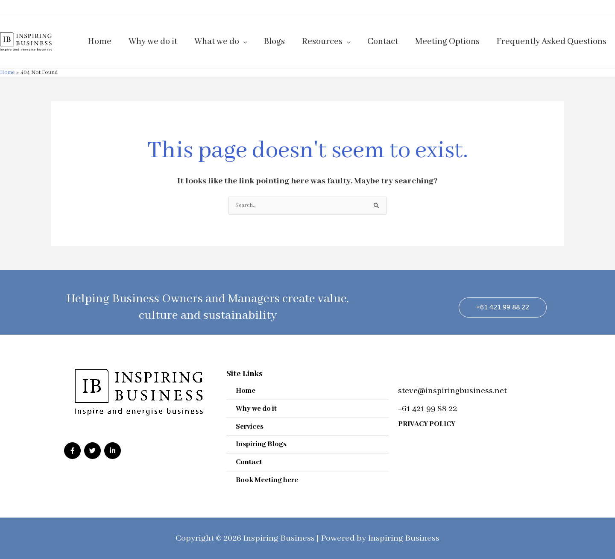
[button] (503, 307)
